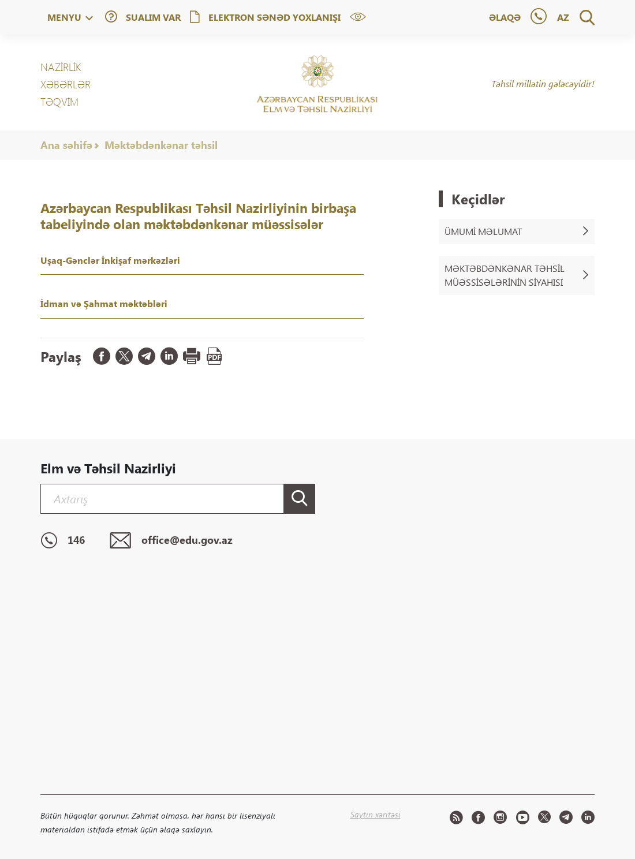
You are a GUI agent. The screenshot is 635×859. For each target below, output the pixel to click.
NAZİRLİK (60, 67)
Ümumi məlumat (516, 231)
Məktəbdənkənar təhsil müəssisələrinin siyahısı (516, 275)
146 (62, 541)
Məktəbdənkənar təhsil (161, 145)
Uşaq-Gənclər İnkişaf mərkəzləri (110, 260)
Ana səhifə (66, 145)
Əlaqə (505, 17)
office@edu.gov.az (171, 541)
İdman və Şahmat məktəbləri (103, 303)
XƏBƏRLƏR (65, 84)
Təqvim (59, 102)
